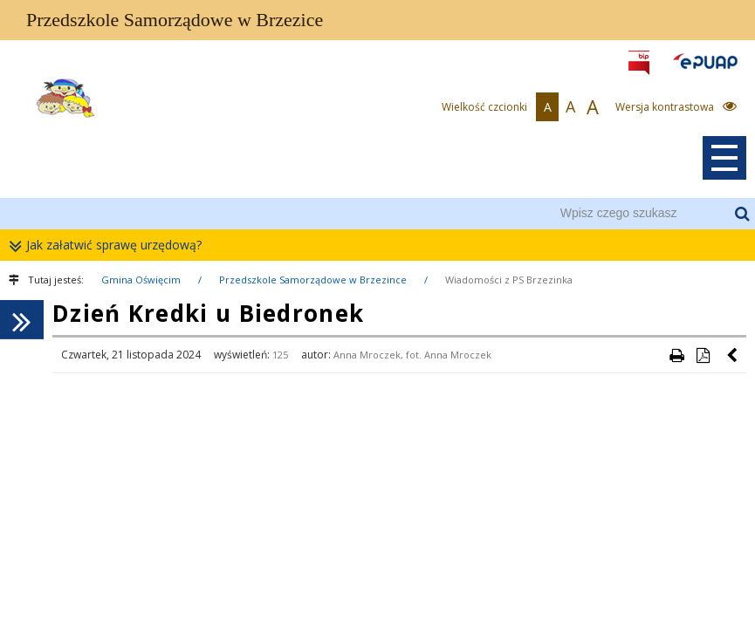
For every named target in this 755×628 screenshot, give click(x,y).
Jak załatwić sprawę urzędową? (109, 245)
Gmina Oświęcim (141, 279)
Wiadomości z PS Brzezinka (509, 279)
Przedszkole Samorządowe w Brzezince (313, 279)
